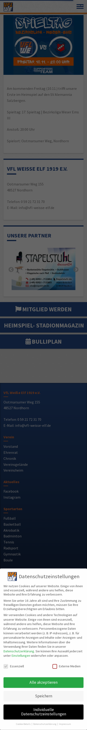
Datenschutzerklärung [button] (45, 720)
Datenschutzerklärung (18, 647)
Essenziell (13, 662)
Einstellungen (21, 652)
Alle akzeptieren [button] (43, 678)
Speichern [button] (43, 692)
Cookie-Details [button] (23, 720)
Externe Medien (66, 662)
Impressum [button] (65, 720)
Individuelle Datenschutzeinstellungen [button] (43, 708)
